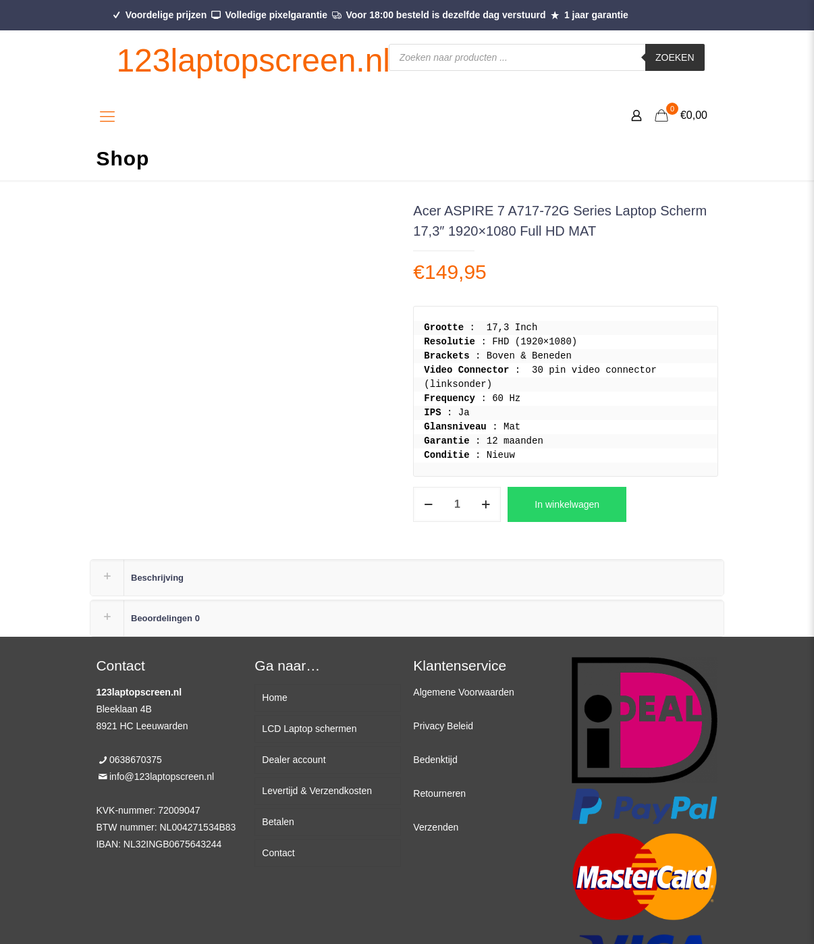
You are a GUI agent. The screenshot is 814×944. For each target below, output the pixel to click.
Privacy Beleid (443, 725)
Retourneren (439, 793)
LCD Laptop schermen (309, 728)
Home (274, 697)
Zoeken (675, 57)
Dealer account (293, 759)
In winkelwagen (567, 504)
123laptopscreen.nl (253, 60)
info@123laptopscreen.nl (161, 776)
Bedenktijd (435, 759)
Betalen (278, 821)
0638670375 (135, 759)
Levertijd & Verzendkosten (317, 790)
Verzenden (435, 827)
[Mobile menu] (107, 116)
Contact (278, 852)
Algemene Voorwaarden (463, 692)
